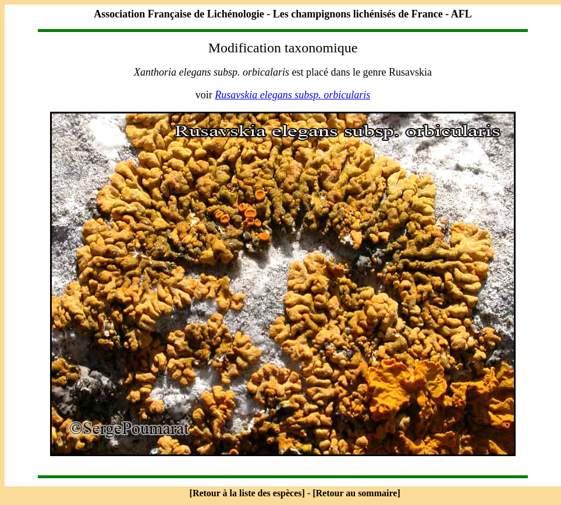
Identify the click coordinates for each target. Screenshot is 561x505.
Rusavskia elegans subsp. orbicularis (292, 95)
